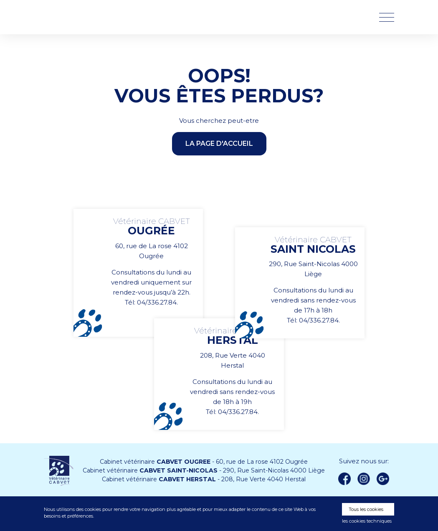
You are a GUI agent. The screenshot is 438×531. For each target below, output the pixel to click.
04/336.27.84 (157, 302)
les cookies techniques (367, 521)
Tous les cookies (366, 509)
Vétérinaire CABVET (88, 17)
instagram (363, 479)
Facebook (344, 479)
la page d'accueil (219, 143)
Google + (385, 479)
